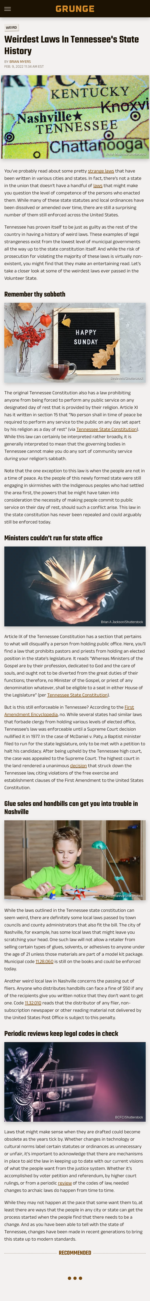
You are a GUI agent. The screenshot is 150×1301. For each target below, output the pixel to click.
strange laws (101, 171)
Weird (11, 27)
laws (98, 185)
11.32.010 (33, 1003)
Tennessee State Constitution (106, 429)
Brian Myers (20, 61)
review (65, 1183)
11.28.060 (44, 961)
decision (78, 765)
